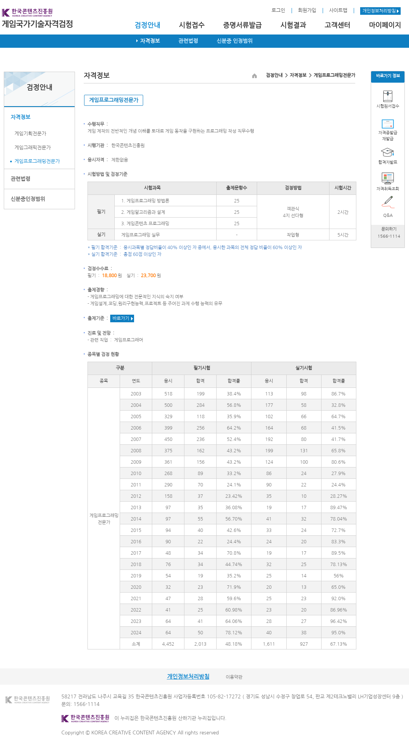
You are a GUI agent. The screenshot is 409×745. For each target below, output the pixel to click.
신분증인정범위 (28, 199)
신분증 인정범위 (235, 41)
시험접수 (191, 25)
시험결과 (293, 25)
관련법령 (188, 41)
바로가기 (120, 318)
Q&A (388, 215)
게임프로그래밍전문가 (37, 161)
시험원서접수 (387, 106)
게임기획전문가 (30, 133)
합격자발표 (387, 162)
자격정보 (150, 41)
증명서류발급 (242, 25)
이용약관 (234, 677)
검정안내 (147, 25)
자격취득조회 (387, 189)
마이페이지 (385, 25)
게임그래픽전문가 (32, 147)
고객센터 (337, 25)
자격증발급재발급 (387, 136)
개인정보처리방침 (379, 11)
